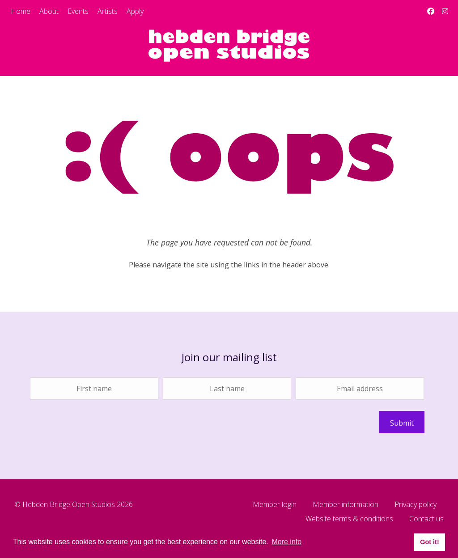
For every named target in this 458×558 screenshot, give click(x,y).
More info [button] (286, 541)
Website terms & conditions (349, 519)
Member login (275, 505)
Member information (345, 505)
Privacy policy (415, 505)
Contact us (426, 519)
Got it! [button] (429, 541)
